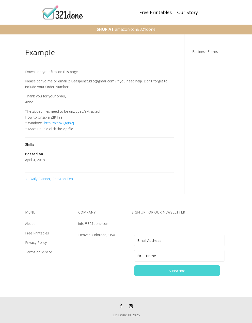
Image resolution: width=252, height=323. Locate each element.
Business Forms (205, 51)
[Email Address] (179, 240)
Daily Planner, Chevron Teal (49, 178)
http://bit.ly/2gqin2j (59, 123)
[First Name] (179, 255)
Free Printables (155, 13)
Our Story (187, 13)
